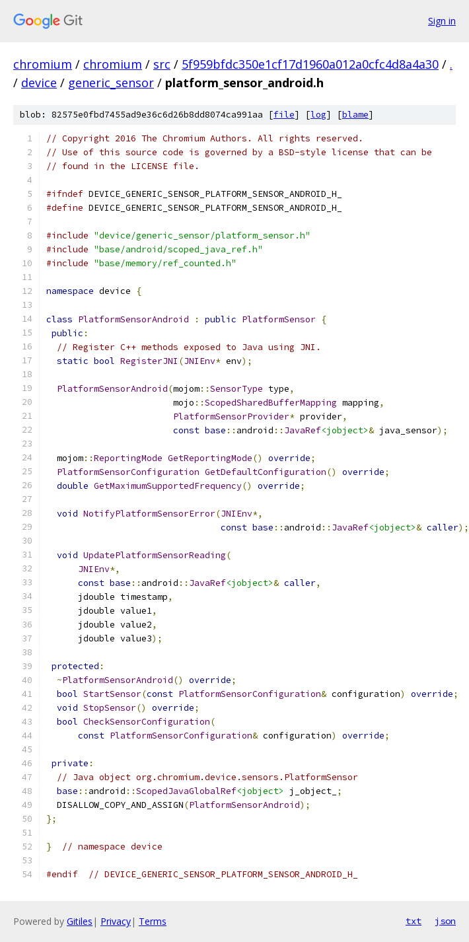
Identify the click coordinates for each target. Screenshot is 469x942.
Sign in (442, 21)
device (39, 83)
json (445, 921)
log (318, 114)
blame (355, 114)
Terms (152, 921)
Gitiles (79, 921)
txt (413, 921)
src (161, 64)
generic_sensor (111, 83)
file (284, 114)
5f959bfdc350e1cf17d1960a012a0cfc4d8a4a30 (310, 64)
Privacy (115, 921)
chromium (42, 64)
